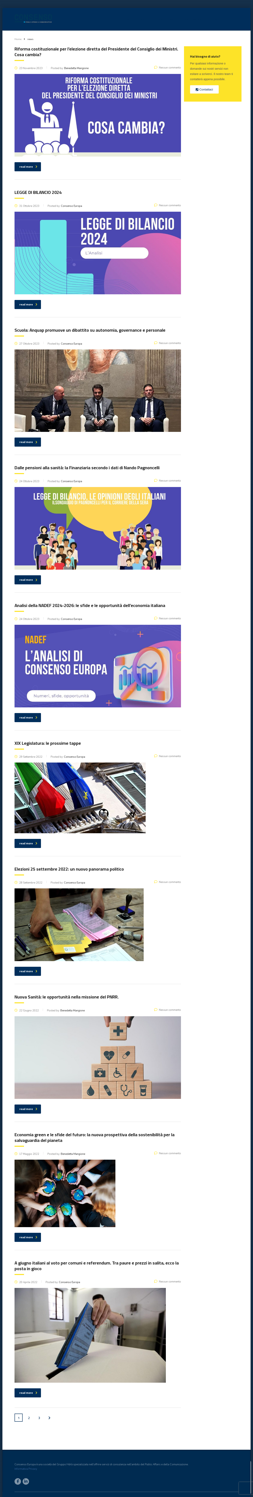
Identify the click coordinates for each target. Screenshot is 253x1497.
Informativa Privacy (26, 1469)
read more (28, 1392)
